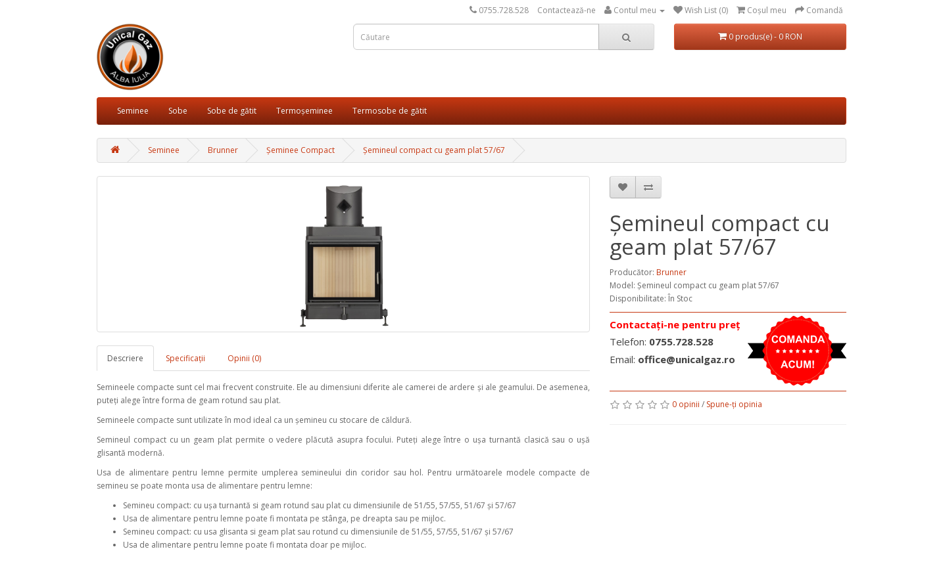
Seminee (133, 110)
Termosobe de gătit (389, 110)
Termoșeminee (304, 110)
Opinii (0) (244, 358)
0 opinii (686, 404)
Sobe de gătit (231, 110)
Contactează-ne (566, 10)
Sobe (177, 110)
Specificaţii (185, 358)
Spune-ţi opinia (734, 404)
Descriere (125, 358)
